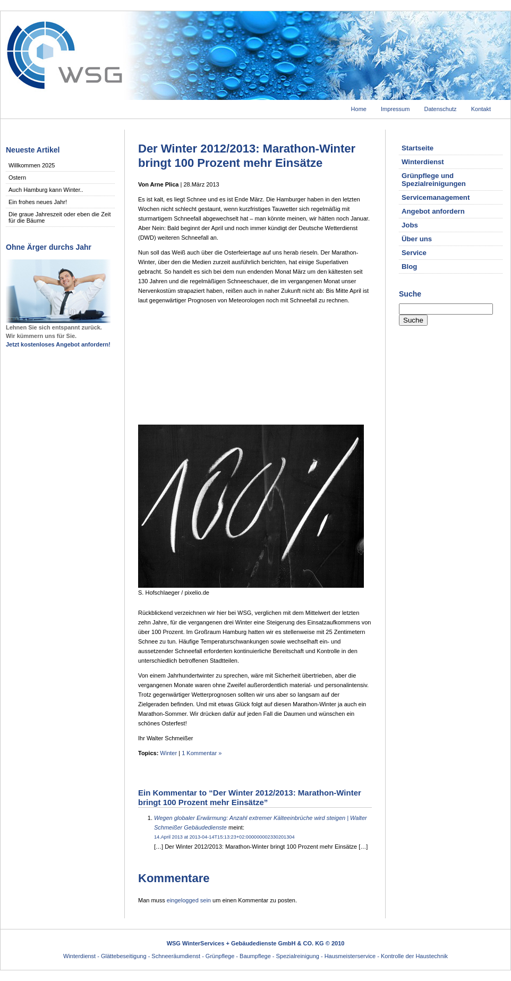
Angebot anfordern (433, 211)
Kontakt (481, 109)
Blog (409, 266)
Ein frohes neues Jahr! (37, 202)
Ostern (17, 177)
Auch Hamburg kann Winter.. (45, 190)
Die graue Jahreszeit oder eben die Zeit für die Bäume (59, 217)
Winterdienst (423, 162)
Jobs (410, 225)
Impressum (395, 109)
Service (414, 253)
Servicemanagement (436, 197)
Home (359, 109)
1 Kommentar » (202, 753)
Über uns (417, 239)
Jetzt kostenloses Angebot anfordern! (58, 344)
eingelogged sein (189, 900)
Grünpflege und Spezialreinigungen (434, 180)
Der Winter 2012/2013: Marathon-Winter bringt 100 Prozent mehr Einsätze (246, 155)
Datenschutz (440, 109)
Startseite (417, 148)
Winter (168, 753)
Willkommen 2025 (31, 165)
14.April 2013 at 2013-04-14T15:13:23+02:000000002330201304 (224, 837)
